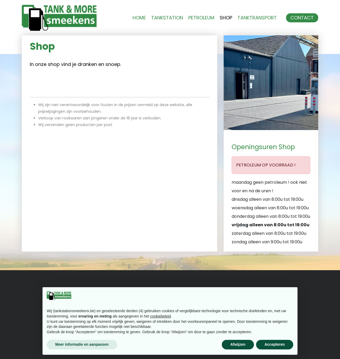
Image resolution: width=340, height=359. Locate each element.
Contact (302, 17)
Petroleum (201, 17)
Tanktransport (257, 17)
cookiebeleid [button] (160, 316)
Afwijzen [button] (237, 344)
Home (139, 17)
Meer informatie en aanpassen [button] (82, 344)
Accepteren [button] (275, 344)
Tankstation (167, 17)
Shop (226, 17)
